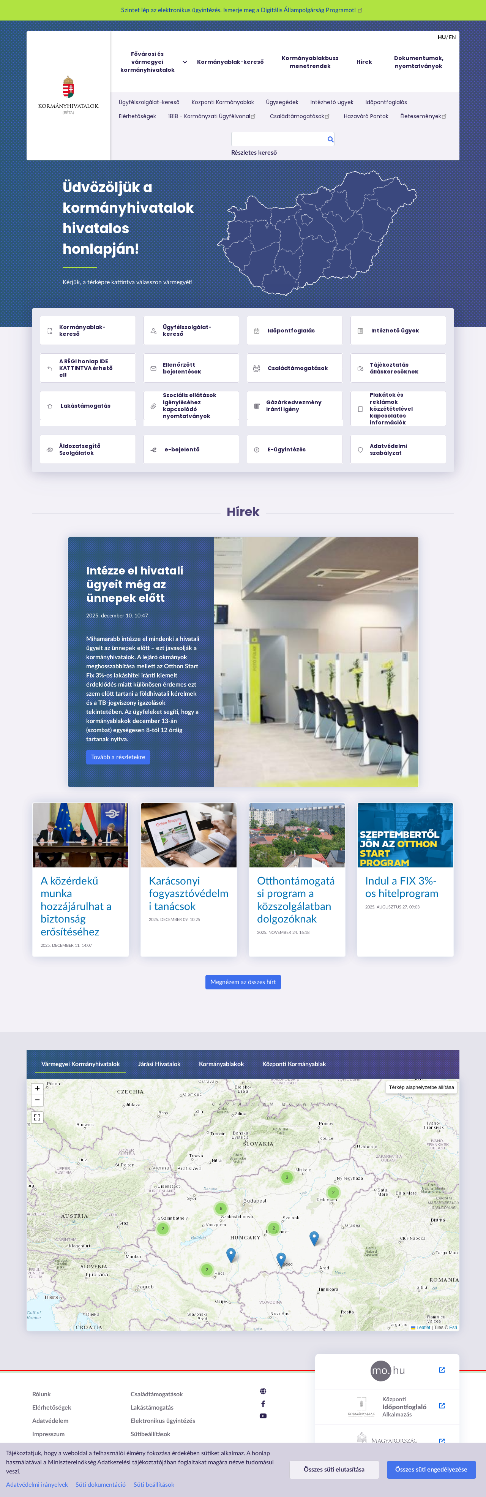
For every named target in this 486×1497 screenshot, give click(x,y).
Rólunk (41, 1394)
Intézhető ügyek (332, 102)
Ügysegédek (282, 102)
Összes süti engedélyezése (416, 1469)
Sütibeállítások (150, 1434)
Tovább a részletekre (118, 757)
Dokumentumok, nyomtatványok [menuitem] (418, 62)
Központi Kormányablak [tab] (294, 1064)
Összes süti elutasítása (329, 1470)
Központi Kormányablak (223, 102)
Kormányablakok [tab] (221, 1064)
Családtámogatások (301, 116)
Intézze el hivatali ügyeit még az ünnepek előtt (134, 584)
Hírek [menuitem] (364, 62)
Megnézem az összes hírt (243, 982)
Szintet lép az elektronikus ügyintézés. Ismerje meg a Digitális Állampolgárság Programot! (243, 10)
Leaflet (420, 1327)
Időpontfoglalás (386, 102)
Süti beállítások (154, 1485)
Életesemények (425, 116)
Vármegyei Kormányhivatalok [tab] (80, 1064)
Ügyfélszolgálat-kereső (149, 102)
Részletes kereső (254, 153)
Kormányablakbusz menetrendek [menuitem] (310, 62)
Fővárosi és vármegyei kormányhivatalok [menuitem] (154, 62)
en (452, 37)
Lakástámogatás (152, 1408)
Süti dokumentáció (101, 1485)
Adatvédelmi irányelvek (37, 1485)
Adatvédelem (50, 1421)
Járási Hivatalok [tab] (159, 1064)
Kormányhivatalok (68, 92)
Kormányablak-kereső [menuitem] (230, 62)
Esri (453, 1327)
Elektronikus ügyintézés (163, 1421)
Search (331, 140)
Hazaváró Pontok (366, 116)
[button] (314, 1239)
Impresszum (48, 1434)
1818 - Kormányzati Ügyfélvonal (213, 116)
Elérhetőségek (137, 116)
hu (442, 37)
